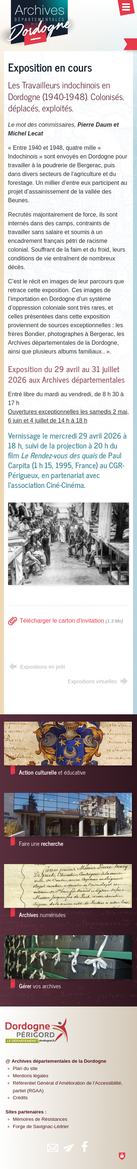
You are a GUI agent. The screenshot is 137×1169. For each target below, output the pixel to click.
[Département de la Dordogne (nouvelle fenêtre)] (36, 1030)
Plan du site (25, 1068)
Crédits (20, 1097)
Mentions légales (30, 1075)
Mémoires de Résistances (40, 1119)
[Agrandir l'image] (68, 543)
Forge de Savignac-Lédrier (41, 1126)
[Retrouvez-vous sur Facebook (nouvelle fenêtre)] (84, 1146)
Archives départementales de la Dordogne (59, 1061)
